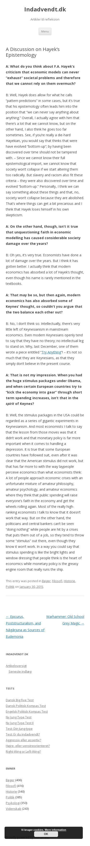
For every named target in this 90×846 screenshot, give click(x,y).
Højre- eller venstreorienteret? (28, 746)
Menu (45, 31)
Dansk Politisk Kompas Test (26, 706)
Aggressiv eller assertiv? (23, 740)
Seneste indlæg (20, 671)
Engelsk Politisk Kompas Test (27, 711)
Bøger (46, 581)
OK (46, 834)
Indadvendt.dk (45, 9)
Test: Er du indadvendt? (23, 734)
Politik (10, 586)
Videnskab (13, 808)
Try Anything (51, 352)
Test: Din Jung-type (19, 728)
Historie (69, 581)
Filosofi (57, 581)
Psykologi (13, 803)
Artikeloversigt (16, 666)
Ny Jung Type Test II (20, 723)
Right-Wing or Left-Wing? (23, 751)
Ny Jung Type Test (18, 717)
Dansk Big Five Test (20, 700)
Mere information (55, 829)
